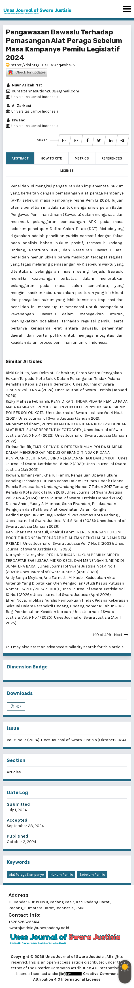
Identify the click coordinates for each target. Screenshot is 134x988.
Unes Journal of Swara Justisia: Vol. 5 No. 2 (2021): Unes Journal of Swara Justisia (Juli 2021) (66, 464)
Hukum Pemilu (61, 875)
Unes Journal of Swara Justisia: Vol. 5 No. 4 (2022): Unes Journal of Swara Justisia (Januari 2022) (66, 435)
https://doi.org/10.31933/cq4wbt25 (40, 65)
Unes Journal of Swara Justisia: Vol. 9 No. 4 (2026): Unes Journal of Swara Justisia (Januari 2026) (66, 390)
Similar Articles (24, 361)
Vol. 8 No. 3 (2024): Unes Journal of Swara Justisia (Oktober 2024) (66, 740)
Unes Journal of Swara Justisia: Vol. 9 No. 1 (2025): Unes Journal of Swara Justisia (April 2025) (63, 617)
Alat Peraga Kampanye (26, 875)
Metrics (82, 158)
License (67, 171)
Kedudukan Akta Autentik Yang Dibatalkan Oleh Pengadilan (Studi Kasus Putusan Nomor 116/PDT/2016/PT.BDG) (65, 583)
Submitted (18, 804)
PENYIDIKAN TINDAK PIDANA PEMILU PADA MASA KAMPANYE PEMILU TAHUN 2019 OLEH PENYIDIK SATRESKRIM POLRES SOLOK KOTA (66, 407)
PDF (18, 706)
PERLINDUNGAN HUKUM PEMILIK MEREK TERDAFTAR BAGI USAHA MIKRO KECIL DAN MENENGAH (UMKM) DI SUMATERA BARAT (65, 560)
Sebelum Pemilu (92, 875)
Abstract (20, 158)
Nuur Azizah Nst (24, 85)
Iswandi (16, 120)
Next (118, 634)
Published (17, 836)
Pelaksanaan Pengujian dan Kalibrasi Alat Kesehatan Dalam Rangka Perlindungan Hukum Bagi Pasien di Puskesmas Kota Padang (62, 509)
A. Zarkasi (18, 105)
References (112, 158)
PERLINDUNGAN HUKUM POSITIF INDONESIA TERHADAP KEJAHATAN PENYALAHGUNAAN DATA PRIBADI (66, 538)
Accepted (17, 820)
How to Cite (51, 158)
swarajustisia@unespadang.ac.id (38, 927)
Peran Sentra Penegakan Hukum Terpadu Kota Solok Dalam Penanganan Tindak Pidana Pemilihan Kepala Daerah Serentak (64, 378)
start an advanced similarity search (63, 647)
